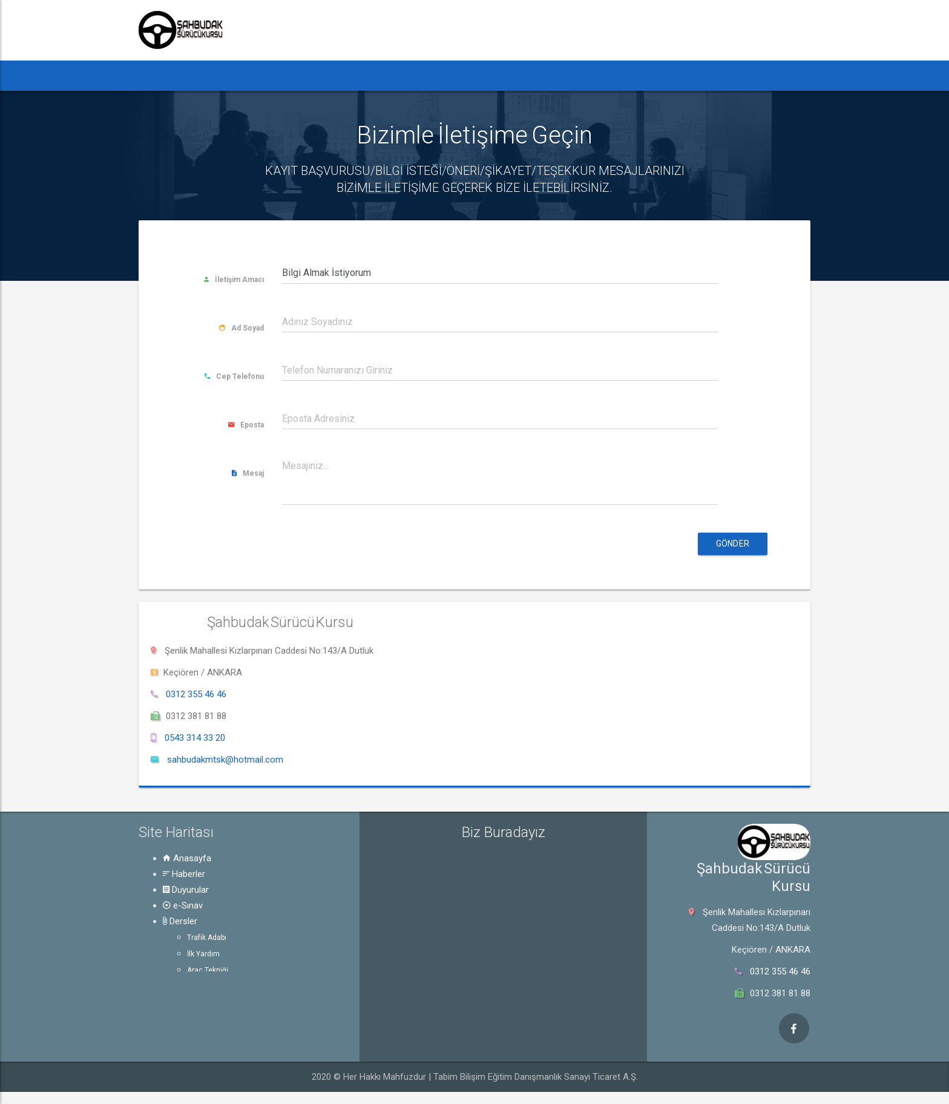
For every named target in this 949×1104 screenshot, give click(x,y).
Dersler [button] (419, 75)
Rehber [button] (485, 75)
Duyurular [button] (293, 75)
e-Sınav (183, 905)
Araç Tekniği (207, 970)
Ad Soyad (241, 328)
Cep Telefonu (234, 376)
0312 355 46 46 (196, 694)
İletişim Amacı (234, 279)
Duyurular (186, 889)
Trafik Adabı (206, 937)
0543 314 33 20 (195, 737)
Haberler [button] (219, 75)
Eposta (246, 425)
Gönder (732, 543)
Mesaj (248, 473)
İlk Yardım (203, 954)
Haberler (184, 874)
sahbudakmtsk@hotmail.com (225, 759)
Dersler (180, 921)
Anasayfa (187, 858)
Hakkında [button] (555, 75)
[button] (161, 76)
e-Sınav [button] (358, 75)
